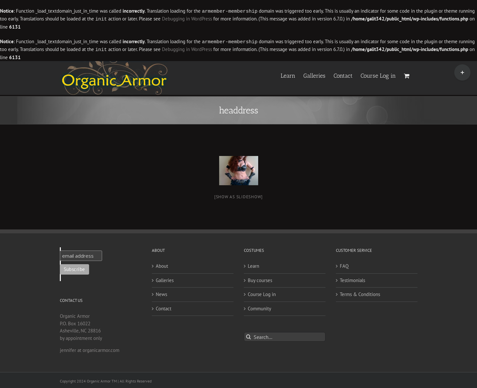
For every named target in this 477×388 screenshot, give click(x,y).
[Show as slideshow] (238, 195)
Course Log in (262, 293)
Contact (163, 307)
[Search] (248, 335)
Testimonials (352, 279)
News (161, 293)
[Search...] (284, 335)
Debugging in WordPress (187, 19)
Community (259, 307)
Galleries (165, 279)
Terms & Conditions (360, 293)
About (162, 265)
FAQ (344, 265)
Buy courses (260, 279)
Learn (253, 265)
